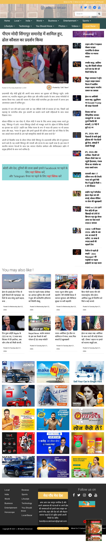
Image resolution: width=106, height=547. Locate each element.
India (29, 20)
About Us (74, 528)
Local (17, 20)
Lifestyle (9, 26)
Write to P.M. (68, 2)
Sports (87, 20)
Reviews (25, 490)
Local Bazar (91, 26)
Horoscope (9, 512)
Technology (25, 26)
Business (53, 20)
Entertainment (70, 20)
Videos (76, 26)
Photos (62, 26)
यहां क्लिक (35, 172)
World (40, 20)
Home (7, 20)
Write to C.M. (79, 2)
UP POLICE (100, 2)
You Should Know (45, 26)
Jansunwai (90, 2)
